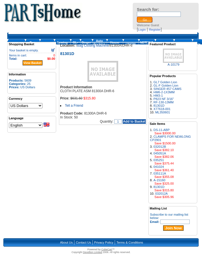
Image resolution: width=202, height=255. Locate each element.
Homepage (16, 45)
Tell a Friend (74, 106)
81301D (158, 105)
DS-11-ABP (161, 130)
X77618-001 (161, 109)
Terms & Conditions (130, 242)
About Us (66, 242)
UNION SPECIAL (130, 45)
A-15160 (159, 180)
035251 (158, 160)
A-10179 (173, 64)
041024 (158, 166)
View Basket (32, 63)
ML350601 (162, 112)
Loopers (47, 45)
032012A (161, 193)
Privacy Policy (103, 242)
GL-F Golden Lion (165, 85)
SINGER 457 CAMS (167, 88)
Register (155, 29)
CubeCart (106, 249)
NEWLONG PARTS (183, 45)
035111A (159, 173)
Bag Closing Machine (32, 46)
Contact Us (83, 242)
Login (142, 29)
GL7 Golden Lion (165, 82)
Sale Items (197, 45)
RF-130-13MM (163, 102)
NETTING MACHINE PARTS (147, 46)
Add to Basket (134, 121)
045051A (159, 153)
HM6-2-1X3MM (164, 92)
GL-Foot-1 (75, 46)
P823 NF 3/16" (163, 99)
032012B (159, 146)
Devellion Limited (92, 252)
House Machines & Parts (115, 46)
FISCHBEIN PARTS (164, 45)
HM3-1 (158, 95)
